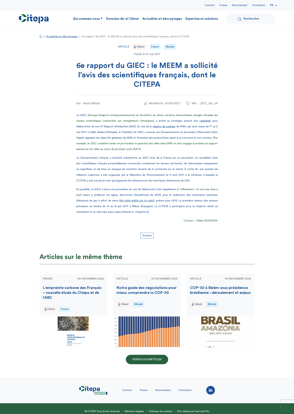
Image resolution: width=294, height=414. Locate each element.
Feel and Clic (202, 411)
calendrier (205, 121)
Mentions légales (134, 411)
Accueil (40, 36)
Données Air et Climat (122, 18)
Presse (223, 5)
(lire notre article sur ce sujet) (136, 200)
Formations (258, 5)
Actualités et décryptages (162, 18)
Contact (210, 5)
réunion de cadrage (164, 126)
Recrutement (239, 5)
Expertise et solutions (201, 18)
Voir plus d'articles (147, 359)
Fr (271, 5)
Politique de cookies (160, 411)
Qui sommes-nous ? (87, 18)
